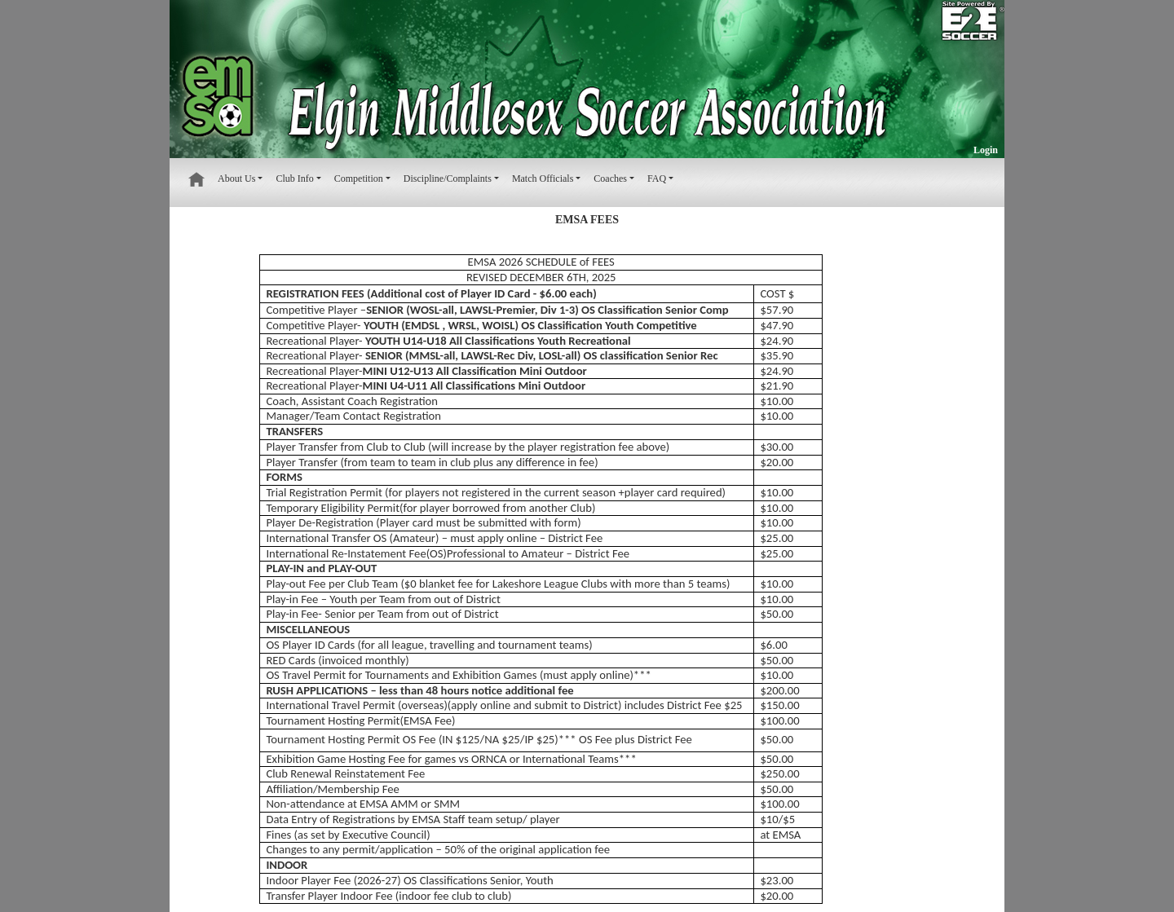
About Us (236, 178)
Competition (358, 178)
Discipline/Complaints (448, 178)
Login (985, 150)
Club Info (294, 178)
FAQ (656, 178)
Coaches (610, 178)
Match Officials (542, 178)
